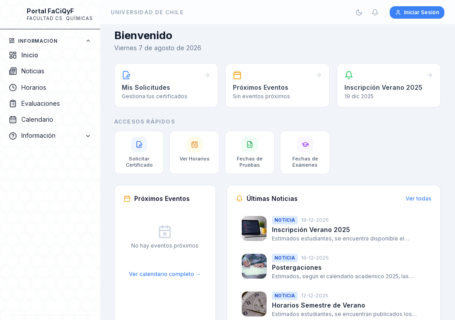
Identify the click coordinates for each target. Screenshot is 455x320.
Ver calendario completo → (165, 274)
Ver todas (418, 198)
